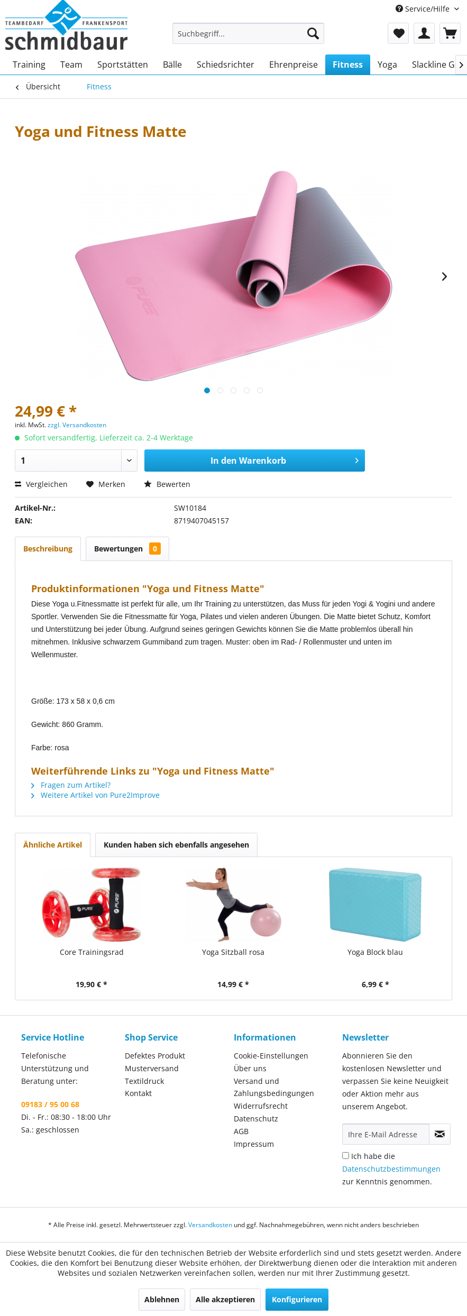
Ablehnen (161, 1299)
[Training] (29, 64)
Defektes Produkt (155, 1056)
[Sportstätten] (122, 64)
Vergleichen (41, 484)
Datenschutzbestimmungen (391, 1169)
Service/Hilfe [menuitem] (424, 9)
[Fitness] (347, 64)
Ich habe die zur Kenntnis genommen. (391, 1168)
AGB (241, 1131)
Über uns (250, 1068)
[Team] (71, 64)
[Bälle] (172, 64)
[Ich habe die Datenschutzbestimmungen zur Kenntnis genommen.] (345, 1155)
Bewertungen (127, 548)
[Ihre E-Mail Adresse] (385, 1134)
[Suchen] (313, 33)
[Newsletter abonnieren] (440, 1134)
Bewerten (167, 484)
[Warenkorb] (450, 33)
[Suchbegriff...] (248, 33)
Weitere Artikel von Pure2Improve (95, 795)
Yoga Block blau (375, 952)
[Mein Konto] (424, 33)
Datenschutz (256, 1118)
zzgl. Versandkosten (77, 424)
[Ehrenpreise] (293, 64)
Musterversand (152, 1068)
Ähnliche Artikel (52, 845)
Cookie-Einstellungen (271, 1056)
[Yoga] (387, 64)
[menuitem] (248, 33)
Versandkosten (210, 1224)
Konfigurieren (297, 1299)
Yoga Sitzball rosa (233, 952)
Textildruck (144, 1081)
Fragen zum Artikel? (71, 785)
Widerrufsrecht (261, 1106)
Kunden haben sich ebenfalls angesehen (176, 845)
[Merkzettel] (398, 33)
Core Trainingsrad (92, 952)
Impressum (254, 1144)
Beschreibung (47, 549)
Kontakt (138, 1093)
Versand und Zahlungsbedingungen (274, 1087)
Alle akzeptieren (225, 1299)
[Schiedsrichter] (225, 64)
